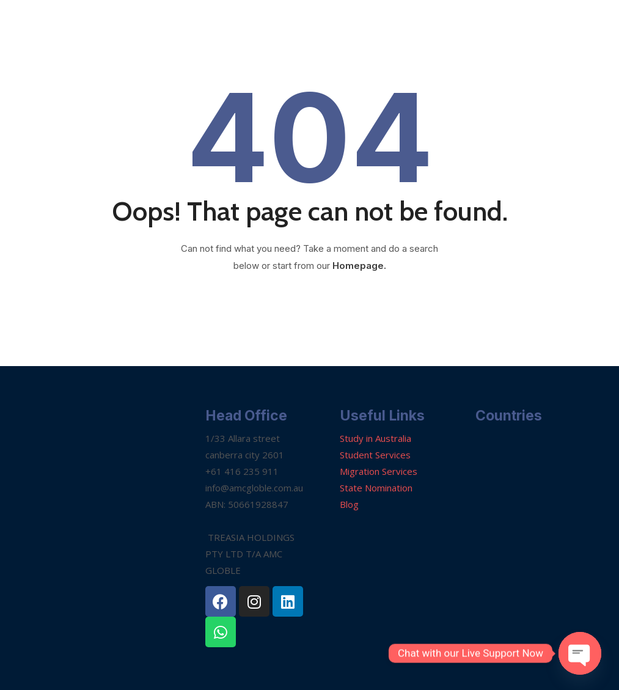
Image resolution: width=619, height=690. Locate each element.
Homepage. (359, 265)
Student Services (375, 455)
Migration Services (378, 471)
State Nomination (376, 488)
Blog (349, 504)
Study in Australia (375, 438)
